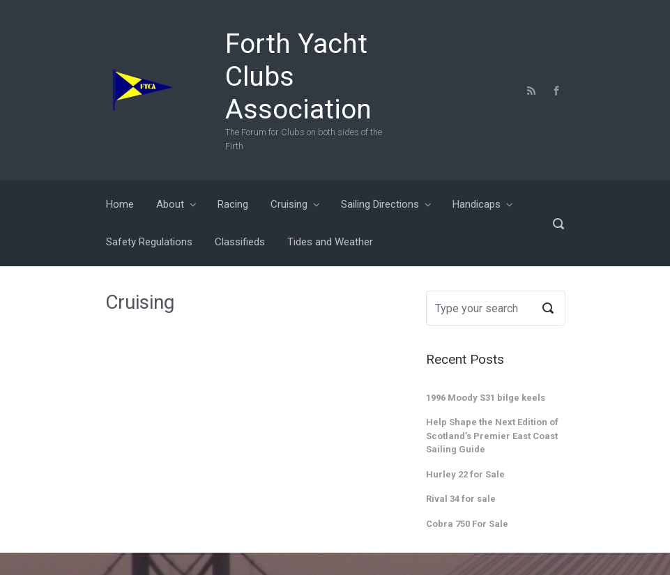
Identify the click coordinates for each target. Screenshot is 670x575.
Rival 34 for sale (461, 498)
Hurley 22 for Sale (465, 474)
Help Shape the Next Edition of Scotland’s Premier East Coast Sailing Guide (492, 435)
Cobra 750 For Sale (467, 524)
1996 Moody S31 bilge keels (485, 397)
